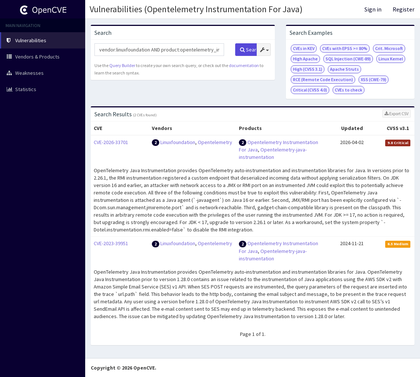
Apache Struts (344, 69)
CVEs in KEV (303, 48)
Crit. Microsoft (389, 48)
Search (248, 49)
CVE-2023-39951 (111, 243)
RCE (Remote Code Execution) (323, 79)
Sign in (372, 9)
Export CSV (396, 113)
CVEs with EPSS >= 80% (344, 48)
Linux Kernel (391, 58)
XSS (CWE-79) (373, 79)
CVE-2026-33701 (111, 142)
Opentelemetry (215, 142)
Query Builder (122, 65)
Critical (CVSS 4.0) (310, 90)
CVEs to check (348, 90)
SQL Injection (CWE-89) (348, 58)
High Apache (305, 58)
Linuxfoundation (177, 142)
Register (403, 9)
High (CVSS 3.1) (307, 69)
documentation (244, 65)
